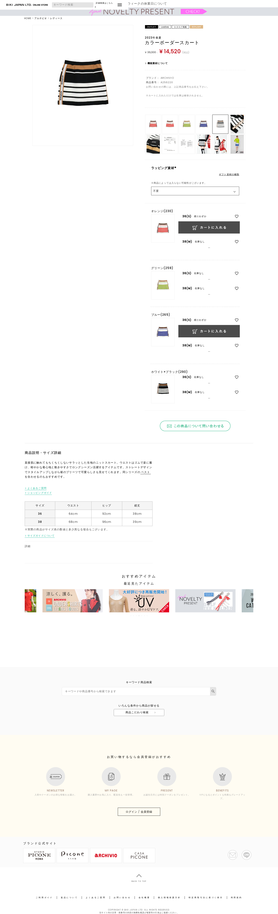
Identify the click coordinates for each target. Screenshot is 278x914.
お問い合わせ (122, 897)
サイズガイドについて (41, 535)
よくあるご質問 (37, 488)
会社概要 (144, 897)
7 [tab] (147, 616)
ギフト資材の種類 (229, 174)
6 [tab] (145, 616)
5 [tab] (142, 616)
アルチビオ (40, 18)
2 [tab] (134, 616)
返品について (69, 897)
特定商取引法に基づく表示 (206, 897)
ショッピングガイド (39, 493)
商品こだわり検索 (137, 712)
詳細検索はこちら (125, 4)
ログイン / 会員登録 (139, 812)
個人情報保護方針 (169, 897)
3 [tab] (136, 616)
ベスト (145, 472)
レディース (56, 18)
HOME (27, 18)
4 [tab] (139, 616)
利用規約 (236, 897)
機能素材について (157, 63)
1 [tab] (131, 616)
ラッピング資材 (164, 168)
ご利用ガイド (44, 897)
